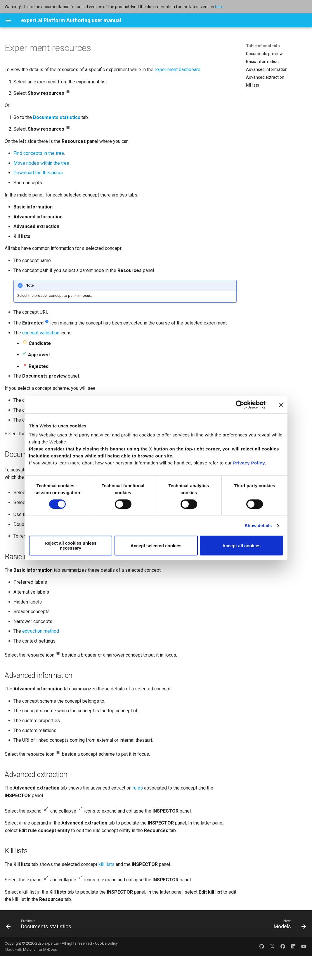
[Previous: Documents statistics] (40, 925)
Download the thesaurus (38, 173)
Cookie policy (106, 943)
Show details (258, 525)
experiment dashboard (177, 69)
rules (138, 788)
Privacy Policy (249, 462)
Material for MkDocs (40, 949)
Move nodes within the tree (41, 163)
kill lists (106, 864)
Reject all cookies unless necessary (71, 545)
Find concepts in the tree (38, 153)
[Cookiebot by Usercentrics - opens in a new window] (240, 404)
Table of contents (263, 45)
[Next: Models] (288, 925)
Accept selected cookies (156, 545)
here (219, 6)
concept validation (40, 333)
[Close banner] (281, 405)
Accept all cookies (241, 545)
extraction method (40, 631)
